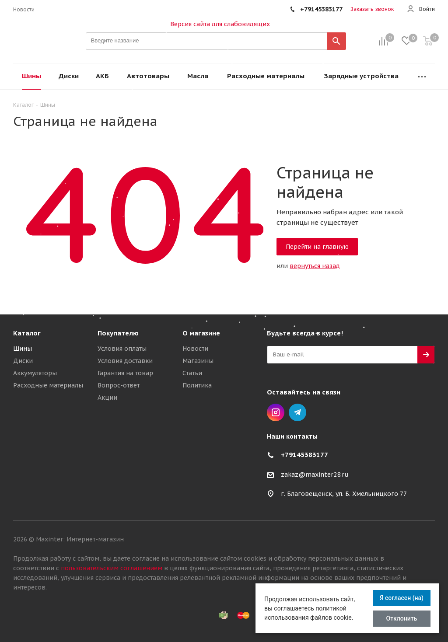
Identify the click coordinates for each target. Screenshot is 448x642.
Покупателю (118, 333)
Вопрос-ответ (119, 385)
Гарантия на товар (125, 373)
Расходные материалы (48, 385)
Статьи (192, 373)
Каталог (27, 333)
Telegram (297, 412)
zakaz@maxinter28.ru (315, 474)
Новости (195, 348)
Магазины (198, 361)
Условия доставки (125, 361)
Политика (197, 385)
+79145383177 (304, 454)
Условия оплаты (122, 348)
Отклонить (401, 618)
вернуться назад (315, 266)
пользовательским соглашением (111, 568)
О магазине (201, 333)
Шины (22, 348)
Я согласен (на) (402, 597)
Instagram (275, 412)
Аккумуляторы (35, 373)
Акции (107, 397)
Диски (23, 361)
